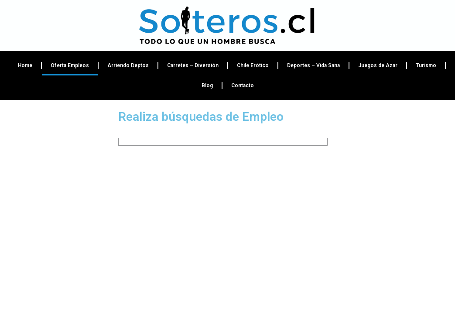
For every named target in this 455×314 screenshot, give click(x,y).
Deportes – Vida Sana (313, 65)
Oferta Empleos (70, 65)
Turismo (426, 65)
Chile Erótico (253, 65)
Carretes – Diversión (193, 65)
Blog (207, 85)
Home (25, 65)
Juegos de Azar (377, 65)
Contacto (242, 85)
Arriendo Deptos (128, 65)
